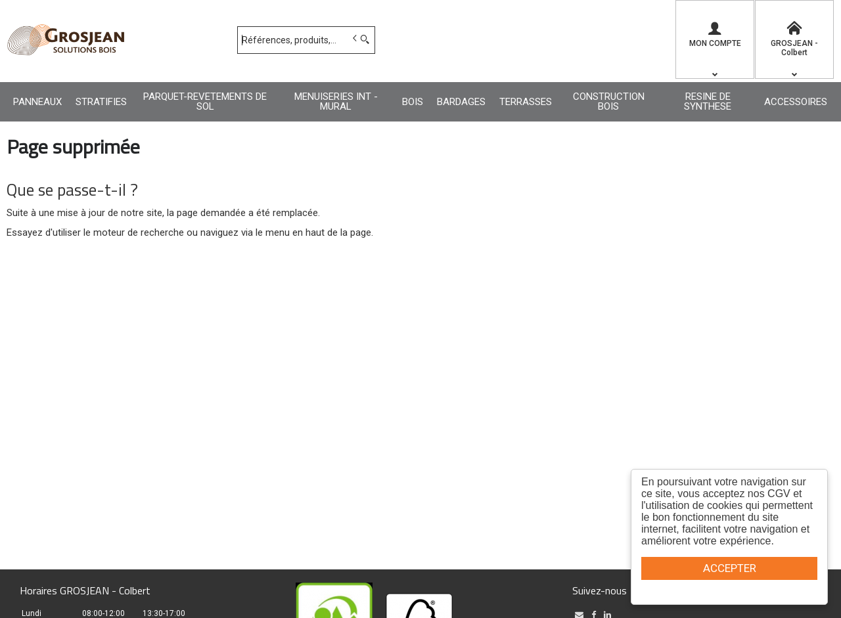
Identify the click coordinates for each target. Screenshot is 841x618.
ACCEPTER (729, 568)
